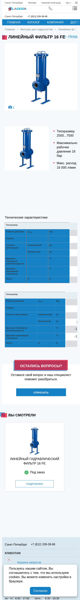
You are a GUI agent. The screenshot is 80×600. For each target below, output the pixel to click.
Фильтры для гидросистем (36, 29)
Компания (55, 22)
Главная (13, 22)
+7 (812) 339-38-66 (37, 16)
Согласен (40, 591)
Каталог (33, 22)
